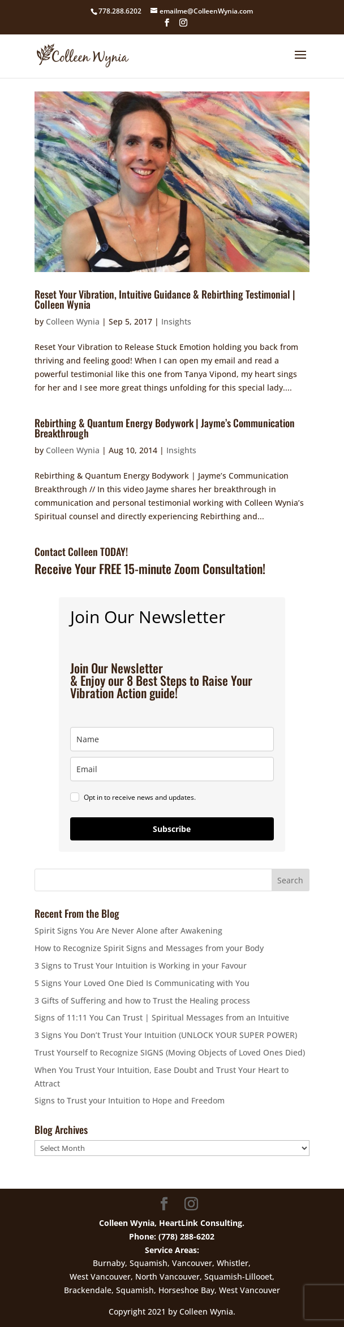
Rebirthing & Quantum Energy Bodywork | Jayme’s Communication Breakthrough (165, 427)
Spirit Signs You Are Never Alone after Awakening (128, 930)
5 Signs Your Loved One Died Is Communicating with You (142, 983)
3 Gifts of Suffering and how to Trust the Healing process (142, 1000)
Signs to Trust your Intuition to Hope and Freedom (130, 1100)
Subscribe (172, 829)
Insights (176, 321)
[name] (172, 739)
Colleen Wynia (73, 321)
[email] (172, 769)
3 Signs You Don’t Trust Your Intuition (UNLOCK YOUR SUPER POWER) (166, 1035)
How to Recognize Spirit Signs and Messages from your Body (149, 948)
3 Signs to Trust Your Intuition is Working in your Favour (141, 965)
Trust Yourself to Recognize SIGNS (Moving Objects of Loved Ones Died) (170, 1052)
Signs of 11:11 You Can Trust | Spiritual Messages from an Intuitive (162, 1017)
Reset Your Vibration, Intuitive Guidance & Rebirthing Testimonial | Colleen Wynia (165, 299)
